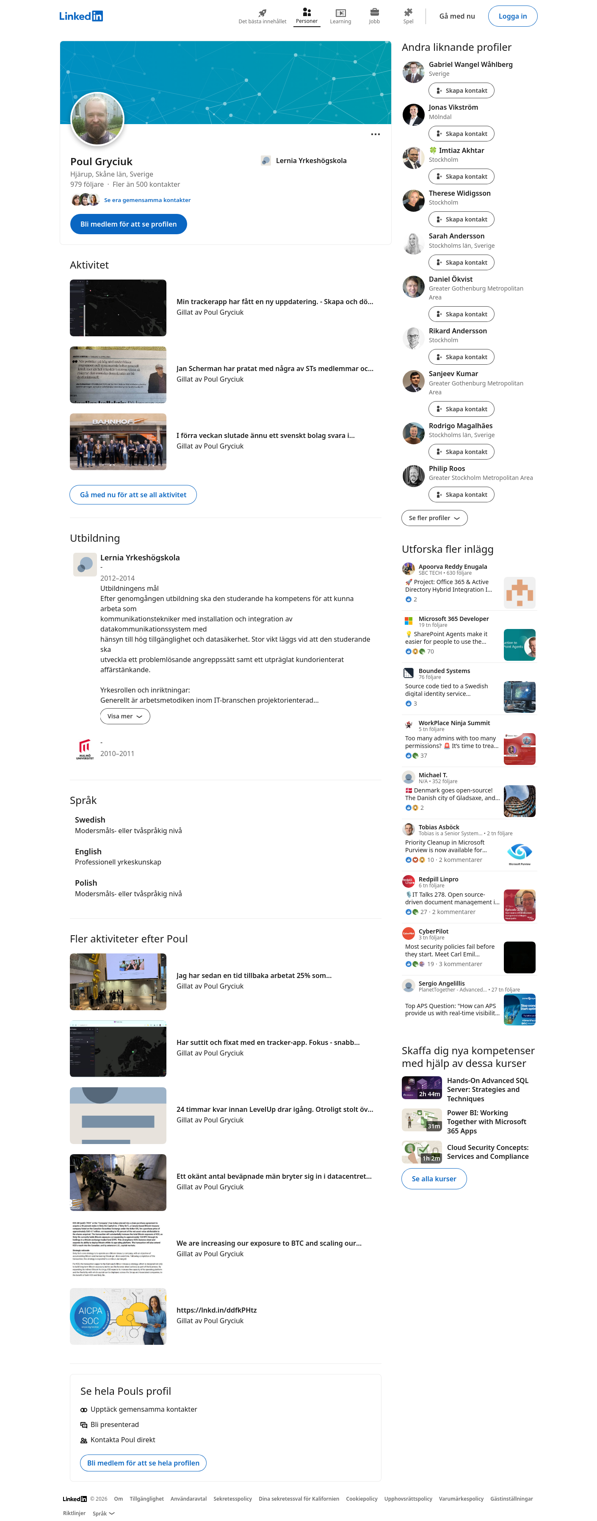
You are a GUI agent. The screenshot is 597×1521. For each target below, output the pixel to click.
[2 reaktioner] (411, 599)
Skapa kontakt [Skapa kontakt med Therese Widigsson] (461, 219)
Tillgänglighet (147, 1498)
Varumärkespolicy (461, 1498)
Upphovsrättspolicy (408, 1498)
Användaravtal (189, 1498)
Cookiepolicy (362, 1498)
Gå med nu (457, 16)
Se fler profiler (434, 518)
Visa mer (125, 716)
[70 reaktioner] (419, 651)
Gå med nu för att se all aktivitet (133, 494)
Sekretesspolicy (232, 1498)
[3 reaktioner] (411, 703)
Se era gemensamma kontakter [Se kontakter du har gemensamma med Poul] (147, 200)
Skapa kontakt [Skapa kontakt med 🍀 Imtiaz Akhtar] (461, 176)
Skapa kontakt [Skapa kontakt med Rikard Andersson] (461, 357)
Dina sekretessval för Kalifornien (299, 1498)
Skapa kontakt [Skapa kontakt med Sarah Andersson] (461, 262)
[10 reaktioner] (419, 859)
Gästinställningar (511, 1498)
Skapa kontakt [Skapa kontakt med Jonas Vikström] (461, 134)
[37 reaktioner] (416, 755)
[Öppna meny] (375, 134)
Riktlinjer (74, 1513)
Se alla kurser (434, 1178)
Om (118, 1498)
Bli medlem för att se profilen (128, 224)
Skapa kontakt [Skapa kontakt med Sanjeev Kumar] (461, 409)
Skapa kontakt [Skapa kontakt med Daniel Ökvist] (461, 314)
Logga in (513, 16)
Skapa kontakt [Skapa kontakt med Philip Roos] (461, 494)
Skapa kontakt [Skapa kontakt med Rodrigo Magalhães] (461, 452)
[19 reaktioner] (419, 963)
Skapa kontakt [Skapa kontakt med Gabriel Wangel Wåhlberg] (461, 90)
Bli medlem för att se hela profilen (143, 1463)
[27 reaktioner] (416, 911)
